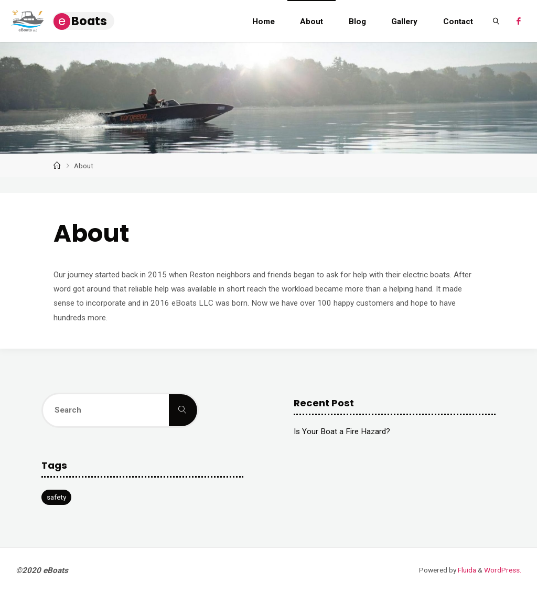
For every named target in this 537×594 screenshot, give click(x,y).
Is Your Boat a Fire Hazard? (342, 432)
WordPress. (502, 570)
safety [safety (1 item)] (56, 497)
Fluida (466, 570)
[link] (496, 21)
